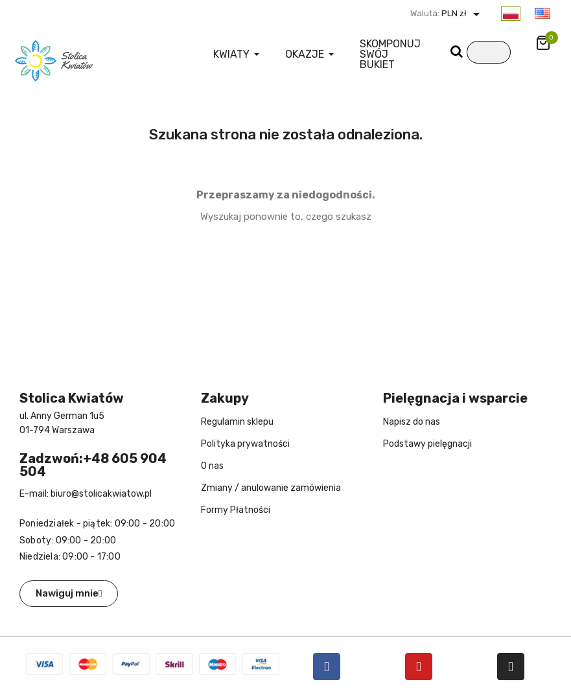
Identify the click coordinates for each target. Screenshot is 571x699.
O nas (212, 465)
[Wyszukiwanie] (488, 52)
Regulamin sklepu (237, 421)
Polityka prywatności (245, 443)
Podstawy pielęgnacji (427, 443)
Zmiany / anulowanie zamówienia (271, 487)
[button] (68, 593)
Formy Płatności (235, 509)
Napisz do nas (411, 421)
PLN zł (461, 13)
